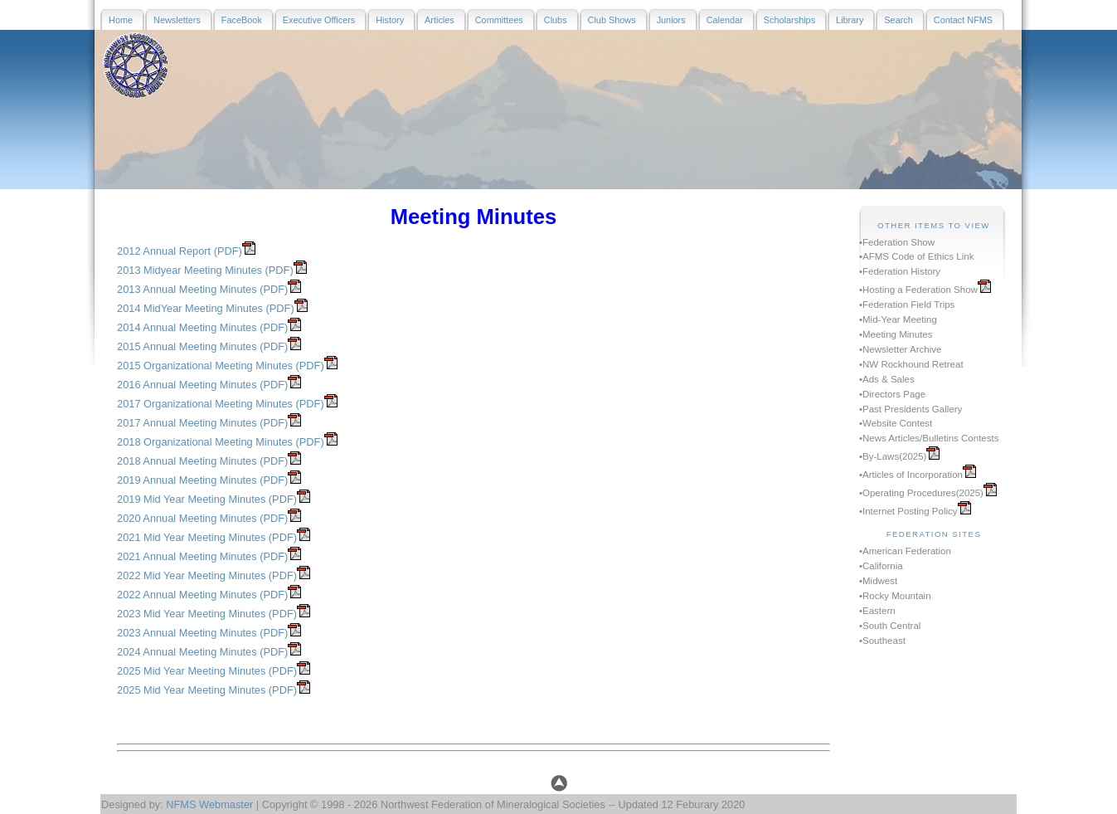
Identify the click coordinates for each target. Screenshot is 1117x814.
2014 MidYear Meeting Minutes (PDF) (205, 308)
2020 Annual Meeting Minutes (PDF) (202, 518)
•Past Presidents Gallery (910, 409)
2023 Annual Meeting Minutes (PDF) (202, 632)
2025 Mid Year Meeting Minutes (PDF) (207, 671)
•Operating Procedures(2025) (921, 493)
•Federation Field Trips (906, 305)
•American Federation (905, 551)
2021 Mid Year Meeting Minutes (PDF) (207, 537)
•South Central (889, 626)
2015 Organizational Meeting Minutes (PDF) (220, 365)
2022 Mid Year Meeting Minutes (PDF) (207, 575)
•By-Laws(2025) (892, 456)
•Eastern (877, 611)
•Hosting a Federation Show (918, 290)
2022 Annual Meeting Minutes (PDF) (202, 594)
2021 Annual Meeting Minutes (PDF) (202, 556)
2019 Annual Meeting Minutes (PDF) (202, 480)
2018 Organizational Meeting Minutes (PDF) (220, 442)
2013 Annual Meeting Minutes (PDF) (202, 289)
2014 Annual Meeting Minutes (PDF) (202, 327)
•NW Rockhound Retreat (911, 364)
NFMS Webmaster (209, 804)
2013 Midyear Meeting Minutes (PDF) (205, 270)
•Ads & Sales (887, 379)
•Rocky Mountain (895, 596)
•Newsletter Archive (900, 349)
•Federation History (899, 271)
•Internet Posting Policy (908, 511)
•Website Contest (895, 423)
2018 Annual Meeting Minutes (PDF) (202, 461)
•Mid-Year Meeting (898, 319)
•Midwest (878, 581)
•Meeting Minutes (896, 334)
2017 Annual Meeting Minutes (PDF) (202, 423)
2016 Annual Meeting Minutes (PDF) (202, 384)
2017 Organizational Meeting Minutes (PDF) (220, 403)
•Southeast (882, 641)
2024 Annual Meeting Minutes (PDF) (202, 652)
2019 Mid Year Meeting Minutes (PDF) (207, 499)
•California (881, 566)
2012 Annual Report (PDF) (179, 251)
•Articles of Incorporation (911, 475)
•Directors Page (892, 394)
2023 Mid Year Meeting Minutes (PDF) (207, 613)
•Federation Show (897, 242)
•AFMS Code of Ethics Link (916, 256)
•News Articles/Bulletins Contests (929, 438)
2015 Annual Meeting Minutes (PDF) (202, 346)
